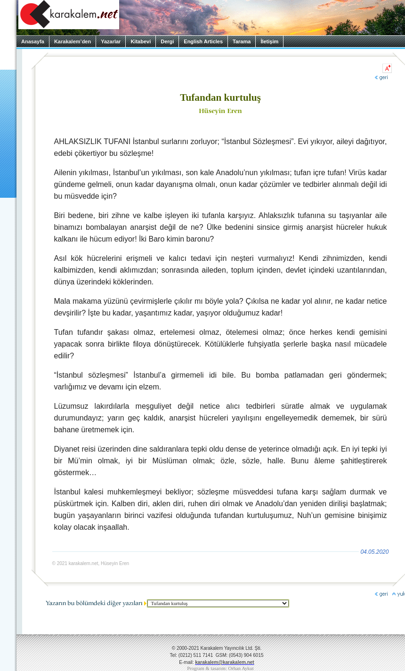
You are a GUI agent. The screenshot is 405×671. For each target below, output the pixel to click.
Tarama (242, 41)
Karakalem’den (72, 41)
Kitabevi (140, 41)
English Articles (203, 41)
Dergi (167, 41)
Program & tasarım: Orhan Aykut (220, 668)
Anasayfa (32, 41)
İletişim (269, 41)
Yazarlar (111, 41)
